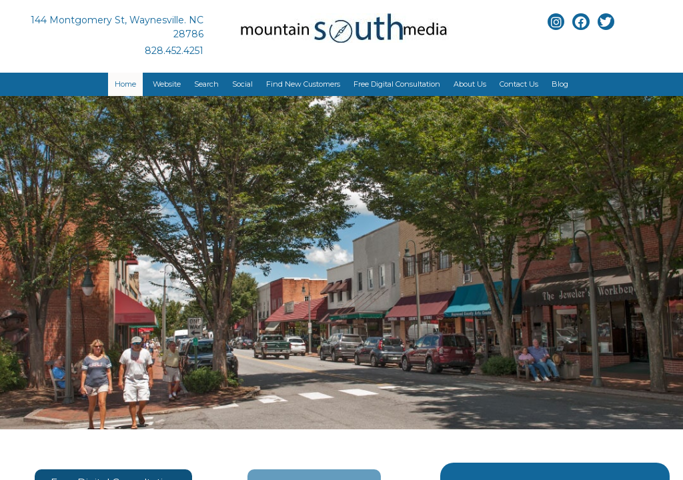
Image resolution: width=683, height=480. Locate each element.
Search (206, 84)
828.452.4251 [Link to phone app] (174, 51)
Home (125, 84)
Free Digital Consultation (397, 84)
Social (242, 84)
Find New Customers (303, 84)
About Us (470, 84)
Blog (560, 84)
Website (167, 84)
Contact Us (519, 84)
